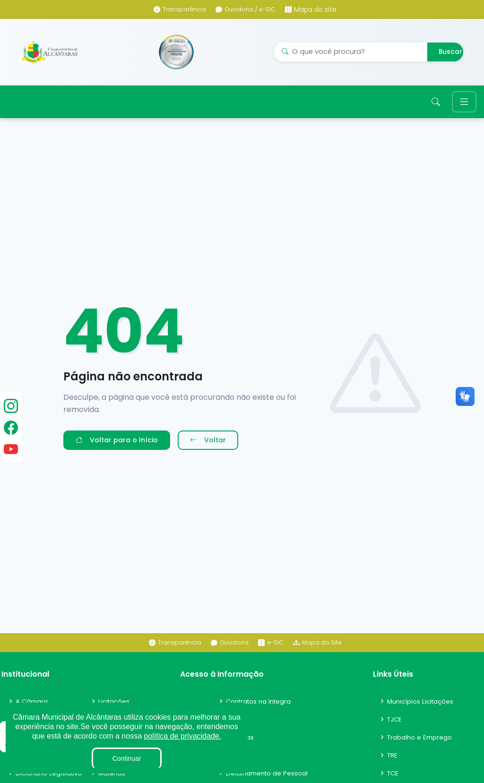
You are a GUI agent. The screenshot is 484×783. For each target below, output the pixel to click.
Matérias (112, 777)
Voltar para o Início (117, 444)
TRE (392, 759)
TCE (393, 777)
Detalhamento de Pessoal (268, 777)
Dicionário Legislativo (50, 777)
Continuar (126, 758)
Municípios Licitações (422, 705)
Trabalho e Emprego (420, 741)
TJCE (395, 723)
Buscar (450, 51)
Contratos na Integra (260, 705)
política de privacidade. (182, 736)
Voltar (208, 444)
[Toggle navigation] (464, 104)
